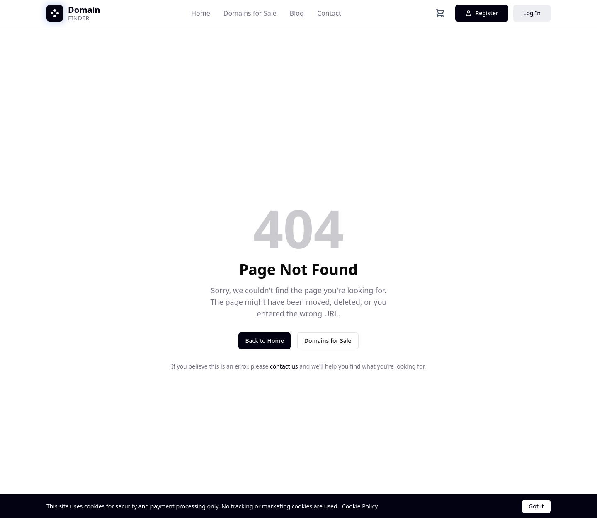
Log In (532, 13)
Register (481, 13)
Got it (536, 506)
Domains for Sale (250, 13)
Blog (297, 13)
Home (200, 13)
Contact (329, 13)
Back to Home (264, 341)
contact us (284, 366)
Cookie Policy (360, 506)
